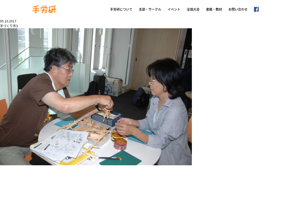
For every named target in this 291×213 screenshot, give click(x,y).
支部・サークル (150, 9)
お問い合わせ (238, 9)
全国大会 (193, 9)
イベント (174, 9)
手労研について (121, 9)
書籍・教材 (214, 9)
